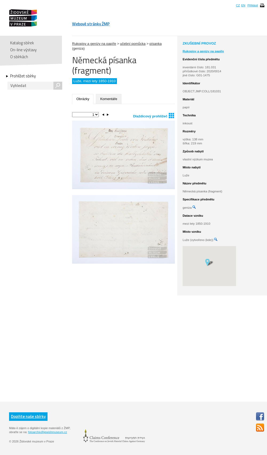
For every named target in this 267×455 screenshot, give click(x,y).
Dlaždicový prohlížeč (153, 115)
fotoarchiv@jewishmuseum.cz (47, 432)
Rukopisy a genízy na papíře (94, 44)
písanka (156, 44)
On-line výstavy (23, 50)
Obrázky (82, 99)
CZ (238, 5)
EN (243, 5)
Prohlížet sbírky (23, 76)
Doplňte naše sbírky (28, 416)
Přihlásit (253, 5)
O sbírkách (19, 57)
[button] (209, 262)
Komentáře (108, 99)
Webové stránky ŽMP (91, 24)
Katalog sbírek (22, 43)
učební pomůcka (133, 44)
